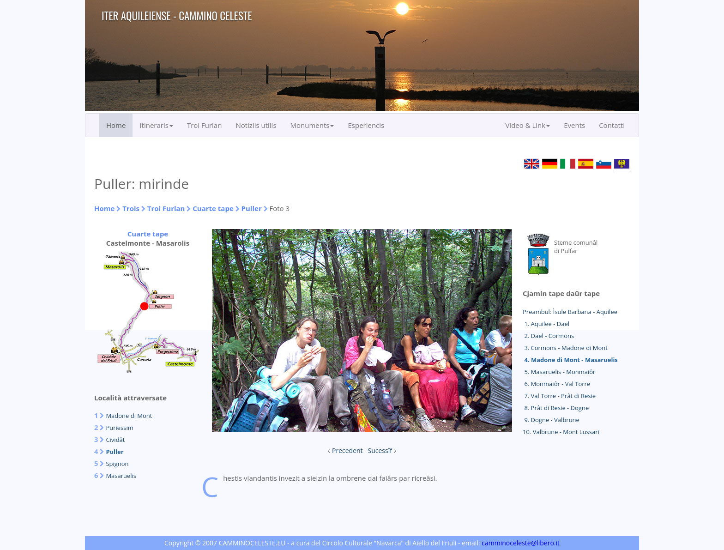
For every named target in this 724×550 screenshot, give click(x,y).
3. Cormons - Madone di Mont (565, 348)
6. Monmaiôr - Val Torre (556, 384)
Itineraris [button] (156, 125)
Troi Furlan (204, 125)
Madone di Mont (129, 415)
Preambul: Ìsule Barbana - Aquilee (570, 312)
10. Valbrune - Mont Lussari (561, 432)
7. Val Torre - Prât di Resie (559, 396)
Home (116, 125)
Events (574, 125)
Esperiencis (366, 125)
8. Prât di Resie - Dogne (556, 408)
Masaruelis (121, 475)
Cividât (115, 439)
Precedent (347, 450)
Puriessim (119, 427)
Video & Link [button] (527, 125)
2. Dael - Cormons (548, 336)
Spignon (117, 463)
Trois (130, 208)
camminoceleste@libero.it (521, 542)
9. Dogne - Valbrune (551, 420)
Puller (251, 208)
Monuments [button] (312, 125)
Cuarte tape (213, 208)
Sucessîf (380, 450)
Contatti (612, 125)
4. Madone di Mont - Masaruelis (570, 360)
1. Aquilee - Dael (546, 324)
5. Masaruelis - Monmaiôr (559, 372)
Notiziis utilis (255, 125)
